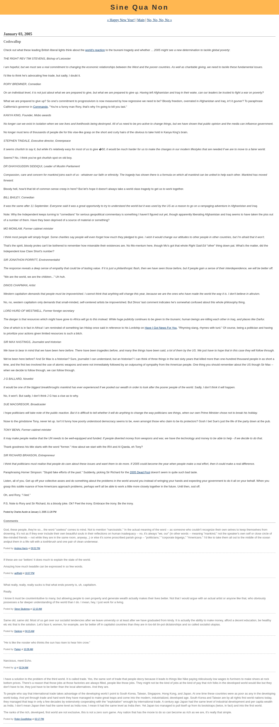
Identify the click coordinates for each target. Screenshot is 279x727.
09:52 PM (35, 548)
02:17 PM (39, 719)
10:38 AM (28, 649)
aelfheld (18, 573)
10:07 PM (29, 573)
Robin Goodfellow (23, 719)
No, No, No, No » (159, 20)
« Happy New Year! (121, 20)
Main (141, 20)
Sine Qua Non (139, 7)
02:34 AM (23, 667)
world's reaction (95, 50)
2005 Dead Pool (140, 472)
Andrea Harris (21, 548)
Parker (17, 649)
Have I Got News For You (161, 327)
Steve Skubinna (22, 609)
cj (15, 667)
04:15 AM (29, 631)
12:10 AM (37, 609)
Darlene (18, 631)
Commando (40, 106)
